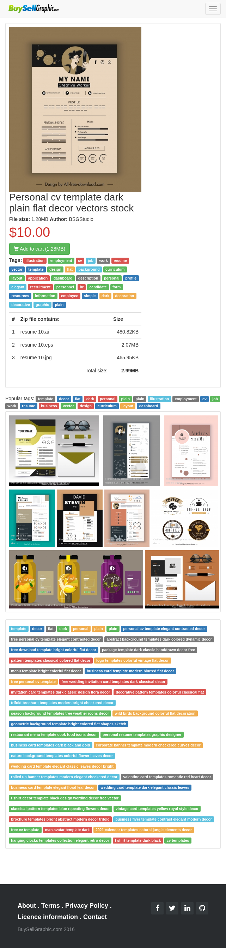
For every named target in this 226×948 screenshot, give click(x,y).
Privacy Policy (86, 905)
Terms (50, 905)
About (27, 905)
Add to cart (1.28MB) (39, 249)
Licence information (48, 916)
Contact (95, 916)
